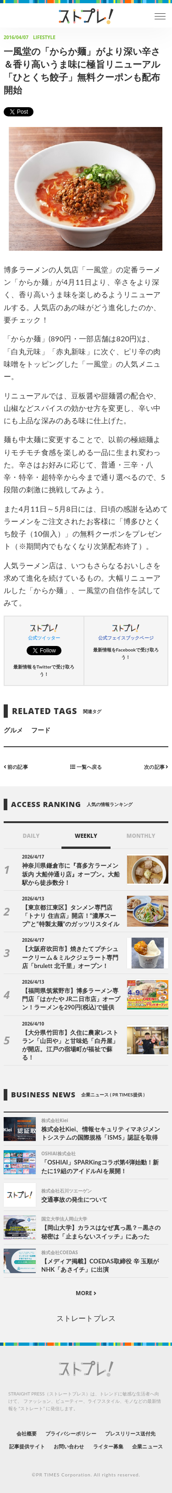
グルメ (13, 730)
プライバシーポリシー (70, 1433)
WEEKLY (86, 836)
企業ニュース (147, 1446)
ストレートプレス (85, 1318)
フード (40, 730)
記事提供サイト (26, 1446)
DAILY (30, 836)
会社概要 (27, 1433)
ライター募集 (108, 1446)
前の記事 (16, 767)
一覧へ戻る (86, 767)
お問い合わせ (69, 1446)
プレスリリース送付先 (130, 1433)
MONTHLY (141, 836)
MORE (86, 1293)
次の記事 (156, 767)
